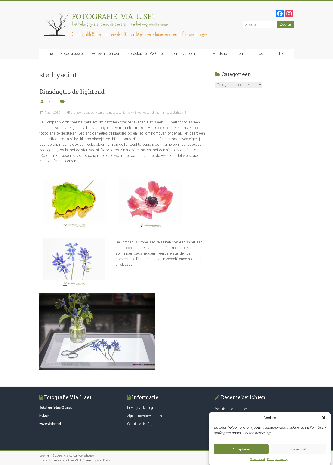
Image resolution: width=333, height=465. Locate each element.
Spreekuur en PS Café (145, 53)
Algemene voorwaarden (144, 416)
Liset (48, 101)
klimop (137, 112)
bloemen (100, 112)
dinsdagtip (113, 112)
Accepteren (241, 449)
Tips (69, 101)
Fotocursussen (72, 53)
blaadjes (89, 112)
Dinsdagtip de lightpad (72, 91)
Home (48, 53)
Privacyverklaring (277, 459)
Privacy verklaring (140, 408)
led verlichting (151, 112)
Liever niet (298, 449)
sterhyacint (179, 112)
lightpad (166, 112)
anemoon (76, 112)
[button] (323, 418)
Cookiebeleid (257, 459)
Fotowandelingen (106, 53)
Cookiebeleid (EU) (140, 424)
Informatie (242, 53)
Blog (283, 53)
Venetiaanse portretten (231, 409)
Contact (265, 53)
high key (127, 112)
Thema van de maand (188, 53)
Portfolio (220, 53)
